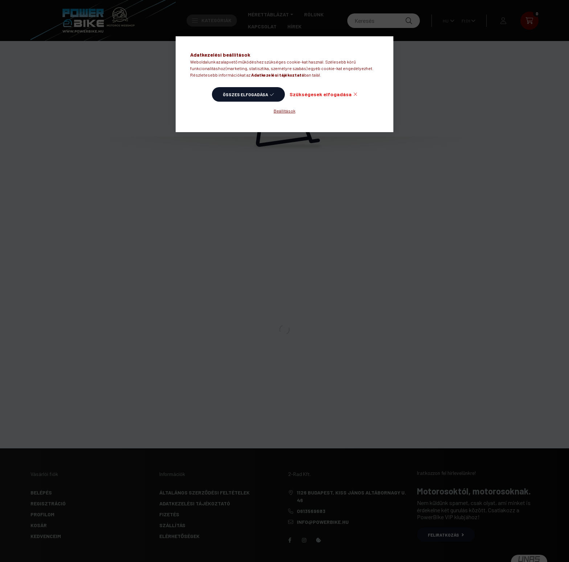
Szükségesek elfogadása (321, 94)
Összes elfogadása (245, 94)
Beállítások (284, 110)
